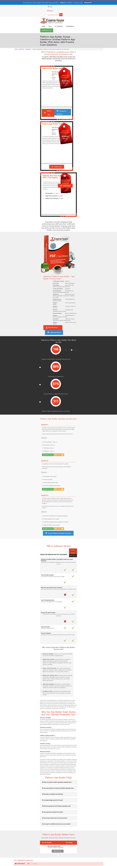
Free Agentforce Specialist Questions (47, 798)
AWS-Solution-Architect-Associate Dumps (25, 848)
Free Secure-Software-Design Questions (25, 801)
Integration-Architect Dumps (25, 854)
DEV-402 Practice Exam (20, 570)
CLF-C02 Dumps (47, 854)
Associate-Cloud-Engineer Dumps (47, 851)
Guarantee (34, 863)
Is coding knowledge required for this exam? (25, 518)
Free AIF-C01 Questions (70, 790)
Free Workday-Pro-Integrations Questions (69, 801)
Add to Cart (24, 78)
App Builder (28, 30)
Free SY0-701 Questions (25, 784)
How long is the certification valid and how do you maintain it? (29, 542)
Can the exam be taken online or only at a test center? (27, 536)
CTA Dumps (25, 856)
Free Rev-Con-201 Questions (47, 784)
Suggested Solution (20, 249)
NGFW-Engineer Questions (92, 795)
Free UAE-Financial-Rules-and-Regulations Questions (92, 802)
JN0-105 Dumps (70, 854)
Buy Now (97, 571)
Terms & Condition (44, 863)
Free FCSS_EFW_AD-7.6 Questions (92, 798)
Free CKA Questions (92, 793)
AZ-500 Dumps (25, 851)
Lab (65, 12)
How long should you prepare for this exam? (25, 530)
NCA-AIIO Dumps (69, 856)
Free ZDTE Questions (92, 784)
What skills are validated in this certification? (25, 512)
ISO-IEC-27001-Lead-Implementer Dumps (92, 851)
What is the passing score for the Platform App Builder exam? (29, 524)
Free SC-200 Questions (25, 795)
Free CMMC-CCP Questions (47, 790)
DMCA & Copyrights (65, 863)
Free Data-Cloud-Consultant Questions (47, 801)
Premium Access (98, 12)
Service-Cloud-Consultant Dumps (69, 848)
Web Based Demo (87, 169)
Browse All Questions (44, 78)
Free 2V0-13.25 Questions (69, 784)
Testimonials (85, 12)
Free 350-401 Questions (92, 787)
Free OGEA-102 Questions (69, 795)
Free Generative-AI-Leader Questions (69, 798)
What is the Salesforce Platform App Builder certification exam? (29, 500)
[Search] (74, 6)
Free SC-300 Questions (47, 795)
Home (59, 12)
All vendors (74, 12)
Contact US (54, 863)
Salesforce (21, 30)
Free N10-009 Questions (25, 787)
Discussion (32, 249)
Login (93, 6)
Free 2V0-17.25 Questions (25, 790)
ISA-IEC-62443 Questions (25, 798)
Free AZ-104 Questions (70, 787)
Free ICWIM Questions (69, 793)
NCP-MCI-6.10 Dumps (47, 856)
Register (85, 6)
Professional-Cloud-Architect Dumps (47, 848)
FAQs (28, 863)
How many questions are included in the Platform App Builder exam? (30, 506)
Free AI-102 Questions (25, 793)
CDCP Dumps (92, 854)
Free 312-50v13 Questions (47, 793)
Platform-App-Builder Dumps (92, 848)
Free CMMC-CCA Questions (92, 790)
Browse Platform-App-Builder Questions (59, 326)
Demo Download (65, 169)
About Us (21, 863)
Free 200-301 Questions (47, 787)
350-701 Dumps (70, 851)
